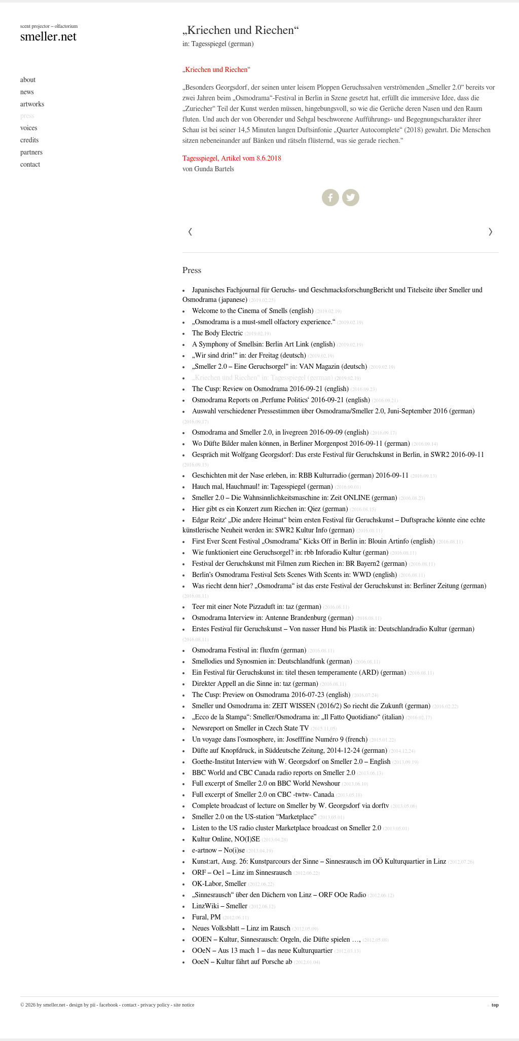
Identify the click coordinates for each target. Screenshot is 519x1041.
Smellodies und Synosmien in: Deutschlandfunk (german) (286, 661)
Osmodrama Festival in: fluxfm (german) (263, 650)
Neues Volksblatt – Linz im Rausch (255, 928)
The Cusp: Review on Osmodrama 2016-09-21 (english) (284, 389)
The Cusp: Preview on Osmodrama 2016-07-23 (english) (285, 695)
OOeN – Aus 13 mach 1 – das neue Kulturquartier (276, 950)
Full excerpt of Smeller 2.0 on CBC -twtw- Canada (277, 794)
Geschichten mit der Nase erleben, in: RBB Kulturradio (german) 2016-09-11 (314, 475)
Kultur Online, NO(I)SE (240, 839)
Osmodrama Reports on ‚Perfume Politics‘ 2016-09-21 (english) (295, 400)
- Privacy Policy (153, 1005)
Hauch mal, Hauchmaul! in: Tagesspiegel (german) (276, 486)
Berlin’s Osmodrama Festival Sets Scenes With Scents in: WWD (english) (308, 575)
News (27, 92)
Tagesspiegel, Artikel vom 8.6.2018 (231, 158)
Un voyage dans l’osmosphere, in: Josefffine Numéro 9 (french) (294, 739)
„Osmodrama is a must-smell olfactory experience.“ (277, 322)
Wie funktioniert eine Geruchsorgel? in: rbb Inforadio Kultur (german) (304, 552)
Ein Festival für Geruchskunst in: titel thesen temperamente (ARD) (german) (313, 672)
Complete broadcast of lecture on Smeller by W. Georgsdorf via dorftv (304, 805)
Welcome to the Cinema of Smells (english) (267, 311)
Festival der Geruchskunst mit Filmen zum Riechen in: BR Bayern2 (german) (313, 563)
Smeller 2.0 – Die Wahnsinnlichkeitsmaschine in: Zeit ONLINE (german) (308, 498)
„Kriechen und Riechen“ (276, 377)
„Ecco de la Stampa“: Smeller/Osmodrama (312, 717)
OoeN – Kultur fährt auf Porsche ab (256, 962)
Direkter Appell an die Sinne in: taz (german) (269, 683)
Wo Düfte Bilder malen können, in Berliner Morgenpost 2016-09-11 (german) (315, 443)
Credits (29, 140)
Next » (190, 232)
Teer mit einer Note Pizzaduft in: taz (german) (270, 606)
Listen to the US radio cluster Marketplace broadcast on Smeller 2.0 (300, 828)
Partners (31, 152)
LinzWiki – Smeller (233, 906)
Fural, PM (220, 917)
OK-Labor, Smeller (233, 884)
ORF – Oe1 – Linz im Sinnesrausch (256, 872)
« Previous (491, 232)
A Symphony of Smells (277, 344)
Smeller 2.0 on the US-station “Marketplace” (268, 817)
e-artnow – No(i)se (232, 850)
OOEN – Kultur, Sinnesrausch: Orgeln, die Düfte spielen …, (290, 939)
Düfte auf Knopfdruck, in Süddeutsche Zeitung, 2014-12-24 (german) (303, 750)
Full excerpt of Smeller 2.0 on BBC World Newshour (280, 783)
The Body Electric (231, 333)
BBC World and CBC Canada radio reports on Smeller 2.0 (287, 773)
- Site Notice (183, 1005)
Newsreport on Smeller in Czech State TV (264, 728)
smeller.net (48, 36)
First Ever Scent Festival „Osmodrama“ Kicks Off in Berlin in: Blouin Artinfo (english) (327, 541)
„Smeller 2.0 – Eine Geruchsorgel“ (293, 366)
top (492, 1005)
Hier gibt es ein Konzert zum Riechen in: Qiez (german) (284, 509)
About (27, 80)
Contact (30, 164)
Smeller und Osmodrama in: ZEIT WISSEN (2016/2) (325, 706)
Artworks (32, 104)
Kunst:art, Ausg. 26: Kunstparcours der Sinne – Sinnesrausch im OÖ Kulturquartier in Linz (333, 861)
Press (27, 116)
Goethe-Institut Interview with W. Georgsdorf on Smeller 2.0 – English (305, 761)
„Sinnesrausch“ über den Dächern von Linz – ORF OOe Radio (293, 895)
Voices (29, 128)
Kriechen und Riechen (217, 69)
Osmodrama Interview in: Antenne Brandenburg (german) (287, 618)
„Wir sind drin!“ (263, 355)
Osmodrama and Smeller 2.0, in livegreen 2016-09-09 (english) (294, 432)
